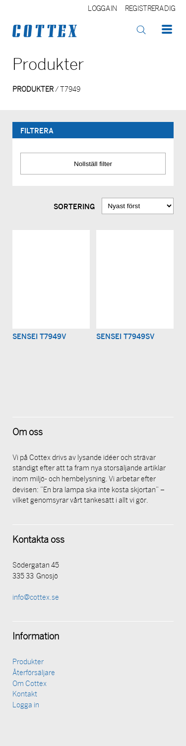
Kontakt (24, 694)
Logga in (102, 9)
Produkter (28, 662)
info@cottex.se (35, 598)
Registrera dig (150, 9)
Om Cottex (29, 684)
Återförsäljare (33, 673)
